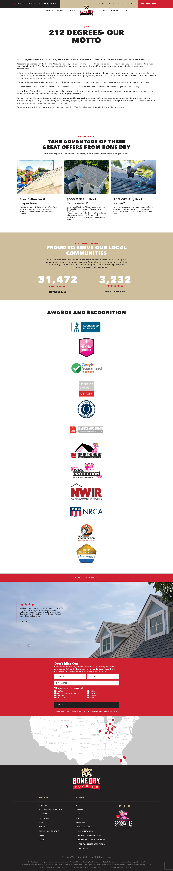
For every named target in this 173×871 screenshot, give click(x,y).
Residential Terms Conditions (90, 844)
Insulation (60, 697)
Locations (61, 10)
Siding (92, 691)
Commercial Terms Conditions (90, 840)
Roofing (60, 691)
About (73, 10)
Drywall (93, 695)
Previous (18, 645)
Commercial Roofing (49, 831)
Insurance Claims (84, 827)
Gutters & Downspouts (50, 809)
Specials (102, 10)
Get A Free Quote (148, 4)
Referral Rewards (107, 4)
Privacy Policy (113, 711)
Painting (93, 693)
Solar (92, 697)
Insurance (121, 4)
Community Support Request (90, 835)
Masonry (60, 695)
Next (28, 645)
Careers (132, 4)
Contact (80, 818)
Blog (125, 10)
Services (49, 10)
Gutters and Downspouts (67, 693)
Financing (114, 10)
